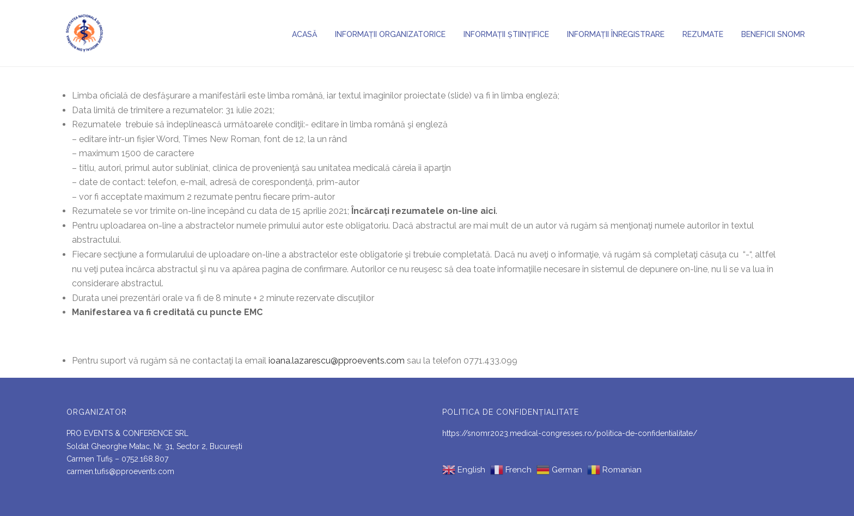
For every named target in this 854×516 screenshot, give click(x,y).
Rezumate (702, 34)
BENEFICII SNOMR (773, 34)
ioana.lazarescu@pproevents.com (337, 360)
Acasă (304, 34)
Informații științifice (506, 34)
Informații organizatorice (390, 34)
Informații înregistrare (615, 34)
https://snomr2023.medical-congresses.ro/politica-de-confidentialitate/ (569, 433)
